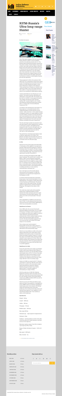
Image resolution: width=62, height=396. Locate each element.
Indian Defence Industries (22, 5)
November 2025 (13, 375)
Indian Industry (24, 11)
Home (9, 11)
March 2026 (12, 364)
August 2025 (12, 383)
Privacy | (50, 393)
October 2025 (12, 378)
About (10, 14)
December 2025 (12, 372)
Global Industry (34, 11)
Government (15, 11)
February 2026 (12, 366)
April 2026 (11, 361)
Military (42, 11)
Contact (16, 14)
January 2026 (12, 369)
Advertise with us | (45, 393)
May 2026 (11, 358)
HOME (20, 338)
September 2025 (13, 380)
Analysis (48, 11)
